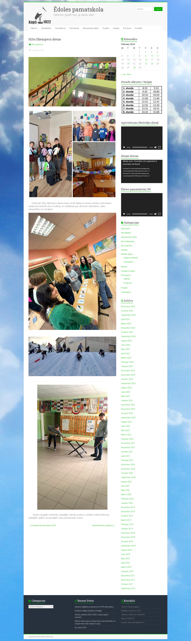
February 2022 (127, 439)
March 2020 (126, 494)
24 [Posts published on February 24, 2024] (152, 64)
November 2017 (128, 580)
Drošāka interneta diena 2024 (42, 525)
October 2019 (127, 516)
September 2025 (128, 315)
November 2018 (128, 537)
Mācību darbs (127, 254)
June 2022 (125, 426)
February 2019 (127, 524)
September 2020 (128, 477)
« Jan (123, 74)
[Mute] (155, 147)
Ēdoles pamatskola (79, 9)
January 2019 (127, 528)
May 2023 (125, 396)
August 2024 (126, 341)
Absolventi (125, 228)
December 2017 (128, 575)
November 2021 (128, 447)
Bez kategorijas (127, 241)
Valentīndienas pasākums (104, 525)
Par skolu (127, 28)
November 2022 (128, 409)
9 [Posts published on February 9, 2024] (145, 56)
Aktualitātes (46, 28)
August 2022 (126, 422)
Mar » (129, 74)
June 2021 (125, 456)
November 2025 (128, 306)
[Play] (124, 147)
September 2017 (128, 588)
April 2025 (125, 319)
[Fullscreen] (159, 147)
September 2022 (128, 417)
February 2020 (127, 499)
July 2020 (125, 486)
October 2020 (127, 473)
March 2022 (126, 435)
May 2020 (125, 490)
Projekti (106, 28)
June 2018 (125, 554)
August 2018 (126, 550)
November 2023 (128, 375)
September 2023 (128, 383)
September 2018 (128, 546)
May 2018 (125, 558)
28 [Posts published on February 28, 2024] (134, 68)
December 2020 (128, 464)
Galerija (116, 28)
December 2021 (128, 443)
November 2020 (128, 469)
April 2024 (125, 353)
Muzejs (124, 267)
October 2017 (127, 584)
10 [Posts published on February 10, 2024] (152, 56)
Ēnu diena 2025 (80, 628)
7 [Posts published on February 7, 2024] (133, 56)
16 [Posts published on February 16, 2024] (146, 60)
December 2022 (128, 405)
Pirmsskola (74, 28)
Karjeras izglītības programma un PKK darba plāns (94, 607)
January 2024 (127, 366)
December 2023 (128, 370)
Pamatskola (60, 28)
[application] (141, 138)
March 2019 (126, 520)
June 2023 (125, 392)
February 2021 (127, 460)
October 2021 (127, 452)
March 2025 (126, 323)
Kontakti (138, 28)
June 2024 (125, 345)
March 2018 (126, 567)
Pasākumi (128, 283)
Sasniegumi (128, 262)
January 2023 (127, 400)
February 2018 (127, 571)
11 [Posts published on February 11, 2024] (158, 56)
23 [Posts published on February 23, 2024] (146, 64)
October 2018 (127, 541)
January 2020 (127, 503)
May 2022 (125, 430)
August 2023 (126, 388)
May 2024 (125, 349)
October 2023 (127, 379)
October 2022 (127, 413)
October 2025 (127, 311)
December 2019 (128, 507)
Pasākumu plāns (128, 271)
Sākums (33, 28)
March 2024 (126, 358)
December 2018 (128, 533)
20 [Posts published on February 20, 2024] (128, 64)
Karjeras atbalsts (131, 258)
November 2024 (128, 328)
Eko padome (37, 44)
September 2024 (128, 336)
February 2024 (127, 362)
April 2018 (125, 563)
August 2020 (126, 482)
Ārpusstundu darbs (91, 28)
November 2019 (128, 511)
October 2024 (127, 332)
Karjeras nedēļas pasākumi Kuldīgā (88, 611)
